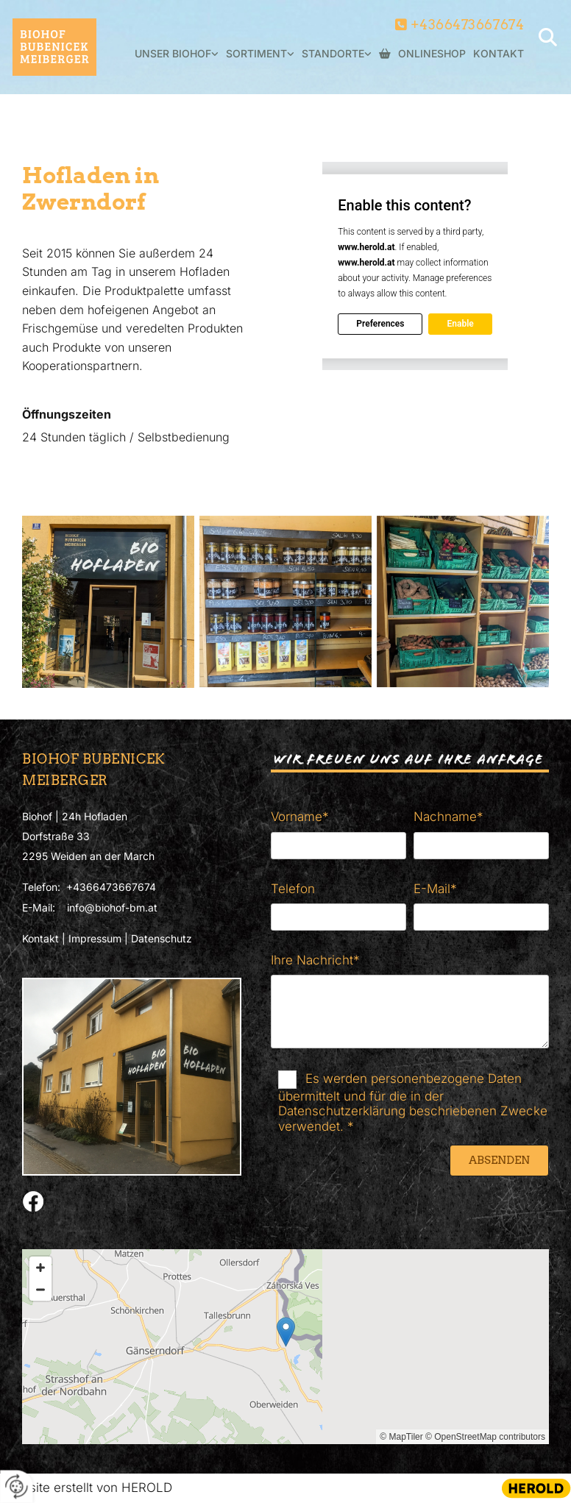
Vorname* (300, 816)
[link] (173, 61)
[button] (286, 1332)
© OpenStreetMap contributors (485, 1437)
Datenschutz (161, 938)
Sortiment (256, 53)
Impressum (94, 938)
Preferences (380, 324)
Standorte (333, 53)
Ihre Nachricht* (315, 960)
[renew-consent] (16, 1486)
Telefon (293, 888)
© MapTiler (401, 1437)
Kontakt (498, 53)
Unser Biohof (173, 53)
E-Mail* (435, 888)
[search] (547, 36)
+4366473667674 (468, 24)
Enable (460, 324)
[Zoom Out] (40, 1290)
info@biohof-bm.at (112, 907)
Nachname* (448, 816)
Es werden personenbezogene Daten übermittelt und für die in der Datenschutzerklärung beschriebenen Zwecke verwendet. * (412, 1102)
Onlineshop (422, 53)
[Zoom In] (40, 1268)
